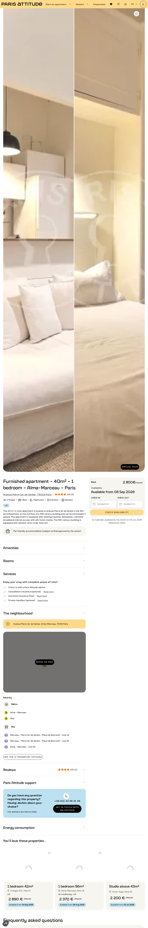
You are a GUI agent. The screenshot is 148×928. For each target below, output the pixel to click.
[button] (5, 923)
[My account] (143, 4)
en (134, 4)
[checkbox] (136, 13)
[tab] (59, 4)
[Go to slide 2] (29, 876)
